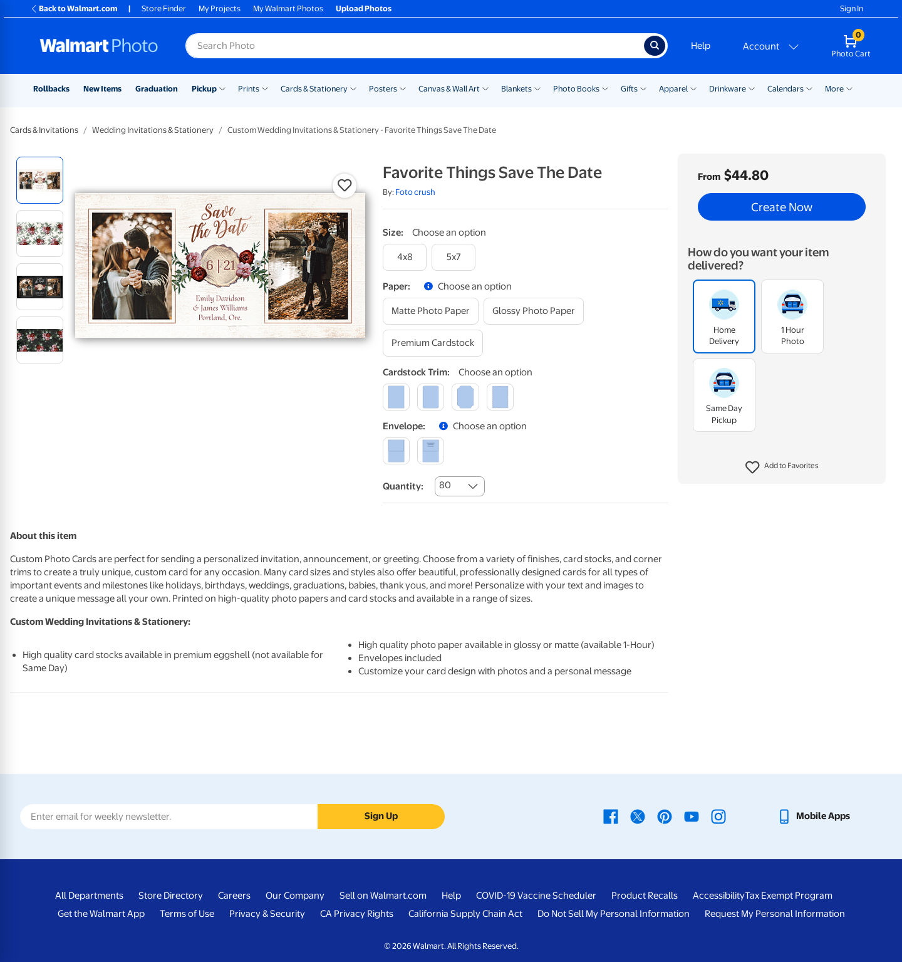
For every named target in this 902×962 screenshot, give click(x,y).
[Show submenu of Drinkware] (751, 87)
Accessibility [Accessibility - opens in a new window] (719, 895)
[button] (782, 467)
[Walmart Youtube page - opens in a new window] (691, 816)
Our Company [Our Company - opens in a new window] (295, 895)
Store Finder (164, 8)
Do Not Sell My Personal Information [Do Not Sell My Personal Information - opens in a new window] (613, 913)
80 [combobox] (445, 485)
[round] (430, 397)
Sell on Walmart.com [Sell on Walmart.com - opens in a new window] (383, 895)
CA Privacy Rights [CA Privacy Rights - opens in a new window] (356, 913)
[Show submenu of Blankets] (537, 87)
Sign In (851, 8)
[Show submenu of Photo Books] (605, 87)
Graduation (156, 88)
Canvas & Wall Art (449, 88)
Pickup (204, 88)
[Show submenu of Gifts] (643, 87)
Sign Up (381, 816)
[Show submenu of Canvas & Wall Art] (485, 87)
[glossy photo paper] (534, 311)
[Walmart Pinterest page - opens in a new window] (664, 816)
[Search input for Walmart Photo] (414, 45)
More (834, 88)
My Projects (220, 8)
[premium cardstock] (433, 343)
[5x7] (453, 257)
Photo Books (576, 88)
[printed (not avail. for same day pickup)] (430, 450)
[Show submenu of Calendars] (809, 87)
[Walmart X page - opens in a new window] (637, 816)
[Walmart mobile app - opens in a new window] (813, 816)
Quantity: (403, 486)
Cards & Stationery (314, 88)
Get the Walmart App (101, 913)
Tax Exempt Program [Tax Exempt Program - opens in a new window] (788, 895)
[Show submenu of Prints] (265, 87)
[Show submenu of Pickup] (222, 87)
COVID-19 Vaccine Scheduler (536, 895)
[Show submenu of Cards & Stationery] (353, 87)
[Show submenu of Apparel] (693, 87)
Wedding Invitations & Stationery (153, 130)
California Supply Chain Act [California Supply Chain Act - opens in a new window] (465, 913)
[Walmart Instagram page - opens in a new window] (718, 816)
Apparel (673, 88)
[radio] (39, 180)
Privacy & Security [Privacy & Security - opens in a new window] (267, 913)
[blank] (396, 450)
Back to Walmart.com (73, 8)
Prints (248, 88)
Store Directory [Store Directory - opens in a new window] (170, 895)
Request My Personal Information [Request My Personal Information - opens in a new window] (775, 913)
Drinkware (727, 88)
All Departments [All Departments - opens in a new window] (89, 895)
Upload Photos (363, 8)
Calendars (785, 88)
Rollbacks (51, 88)
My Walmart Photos (288, 8)
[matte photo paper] (431, 311)
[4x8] (405, 257)
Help (700, 45)
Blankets (516, 88)
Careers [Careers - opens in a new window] (234, 895)
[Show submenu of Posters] (403, 87)
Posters (383, 88)
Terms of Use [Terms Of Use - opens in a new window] (187, 913)
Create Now (781, 207)
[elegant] (465, 397)
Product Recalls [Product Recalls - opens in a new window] (644, 895)
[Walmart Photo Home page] (99, 46)
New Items (102, 88)
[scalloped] (500, 397)
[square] (396, 397)
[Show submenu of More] (849, 87)
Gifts (629, 88)
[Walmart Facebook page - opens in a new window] (610, 816)
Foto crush (415, 192)
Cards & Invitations (44, 130)
